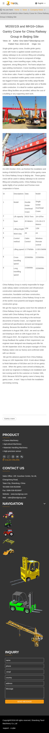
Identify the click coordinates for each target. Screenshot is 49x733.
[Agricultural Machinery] (8, 524)
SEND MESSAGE (24, 702)
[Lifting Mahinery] (24, 571)
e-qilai (13, 728)
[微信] (21, 456)
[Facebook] (4, 456)
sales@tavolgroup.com (17, 498)
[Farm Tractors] (8, 532)
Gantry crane (9, 419)
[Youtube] (17, 456)
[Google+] (8, 456)
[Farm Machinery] (8, 515)
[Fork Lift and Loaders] (24, 601)
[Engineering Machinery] (8, 551)
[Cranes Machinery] (8, 541)
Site (39, 44)
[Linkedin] (13, 456)
